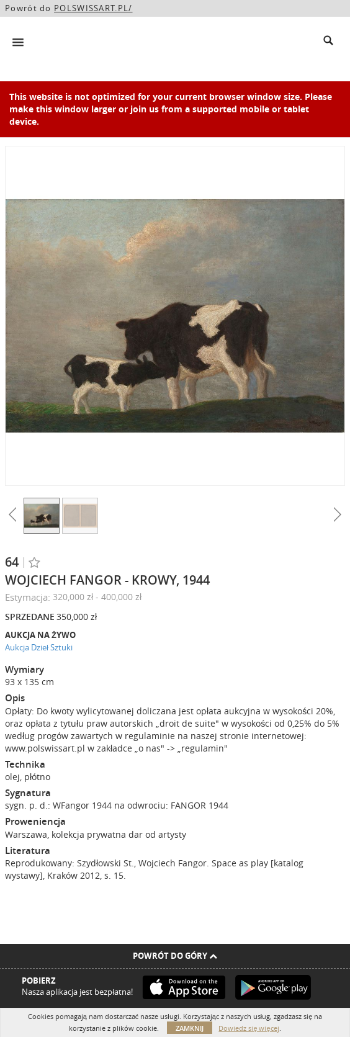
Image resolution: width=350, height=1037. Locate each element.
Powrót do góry (175, 955)
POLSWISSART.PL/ (93, 8)
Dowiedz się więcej (248, 1028)
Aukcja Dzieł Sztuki (39, 647)
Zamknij (190, 1028)
